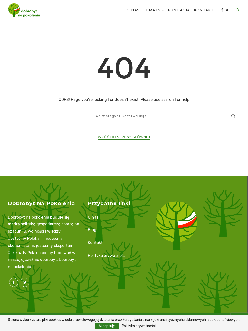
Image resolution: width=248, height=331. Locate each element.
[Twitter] (227, 10)
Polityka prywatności (107, 255)
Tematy (152, 10)
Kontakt (204, 10)
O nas (133, 10)
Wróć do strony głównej (124, 137)
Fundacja (179, 10)
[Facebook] (222, 10)
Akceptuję (107, 326)
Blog (92, 229)
